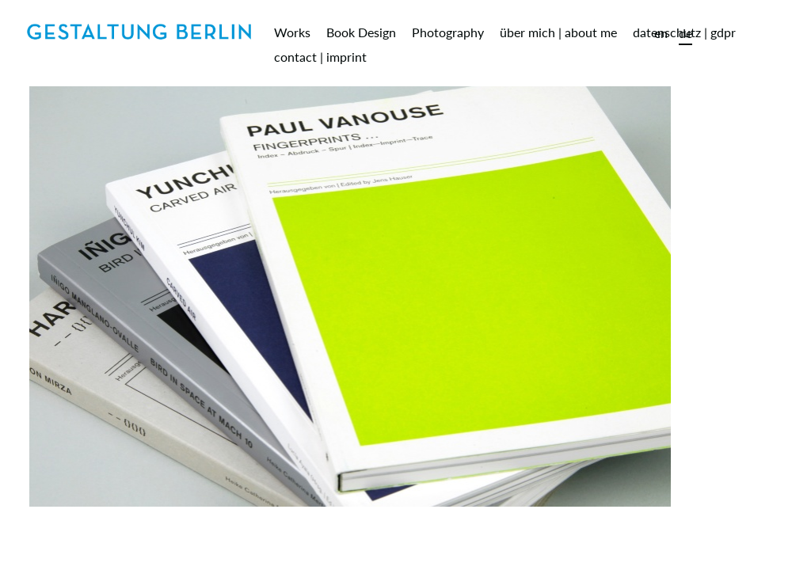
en (661, 32)
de (685, 32)
